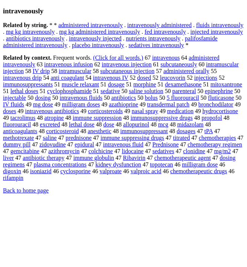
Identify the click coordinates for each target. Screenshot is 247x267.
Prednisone (165, 144)
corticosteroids (105, 111)
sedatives (163, 151)
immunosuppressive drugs (162, 118)
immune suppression (97, 118)
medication (180, 111)
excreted (50, 124)
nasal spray (145, 111)
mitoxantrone (226, 84)
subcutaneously (179, 64)
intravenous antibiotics (52, 111)
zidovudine (52, 144)
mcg (163, 124)
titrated (181, 138)
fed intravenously (165, 32)
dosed (144, 78)
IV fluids (13, 104)
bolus (151, 98)
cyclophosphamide (69, 91)
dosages (186, 131)
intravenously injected (95, 38)
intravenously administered (159, 25)
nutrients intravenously (153, 38)
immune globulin (93, 158)
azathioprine (123, 104)
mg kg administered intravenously (99, 32)
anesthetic (99, 131)
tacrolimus (23, 118)
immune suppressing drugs (132, 138)
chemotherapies (217, 138)
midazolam (190, 124)
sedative (110, 91)
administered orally (187, 71)
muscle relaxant (80, 84)
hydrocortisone (220, 111)
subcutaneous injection (127, 71)
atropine (54, 118)
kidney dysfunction (118, 164)
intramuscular (75, 71)
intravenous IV (110, 78)
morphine (145, 84)
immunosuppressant (144, 131)
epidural (84, 144)
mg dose (43, 104)
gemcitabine (24, 151)
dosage (116, 84)
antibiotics (123, 98)
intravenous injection (127, 64)
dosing (43, 98)
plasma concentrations (60, 164)
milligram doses (81, 104)
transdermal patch (168, 104)
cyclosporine (75, 171)
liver (8, 158)
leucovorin (172, 78)
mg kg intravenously (30, 32)
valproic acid (146, 171)
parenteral (184, 91)
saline (50, 138)
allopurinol (136, 124)
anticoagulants (20, 131)
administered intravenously (90, 25)
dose (108, 124)
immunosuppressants (28, 84)
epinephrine (219, 91)
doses (9, 111)
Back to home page (26, 190)
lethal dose (82, 124)
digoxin (12, 171)
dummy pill (16, 144)
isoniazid (41, 171)
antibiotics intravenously (35, 38)
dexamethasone (183, 84)
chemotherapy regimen (215, 144)
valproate (110, 171)
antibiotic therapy (43, 158)
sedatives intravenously (156, 45)
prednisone (79, 138)
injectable (14, 98)
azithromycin (63, 151)
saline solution (146, 91)
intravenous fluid (123, 144)
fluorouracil (17, 124)
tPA (208, 131)
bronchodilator (215, 104)
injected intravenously (216, 32)
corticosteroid (62, 131)
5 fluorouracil (183, 98)
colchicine (101, 151)
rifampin (13, 178)
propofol (212, 118)
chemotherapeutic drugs (198, 171)
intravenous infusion (68, 64)
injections (205, 78)
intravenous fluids (81, 98)
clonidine (194, 151)
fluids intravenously (220, 25)
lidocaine (133, 151)
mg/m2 (222, 151)
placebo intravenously (98, 45)
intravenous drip (22, 78)
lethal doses (24, 91)
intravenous (166, 58)
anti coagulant (67, 78)
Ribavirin (134, 158)
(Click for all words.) (118, 58)
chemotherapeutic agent (182, 158)
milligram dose (200, 164)
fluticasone (221, 98)
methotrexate (18, 138)
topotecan (161, 164)
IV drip (41, 71)
